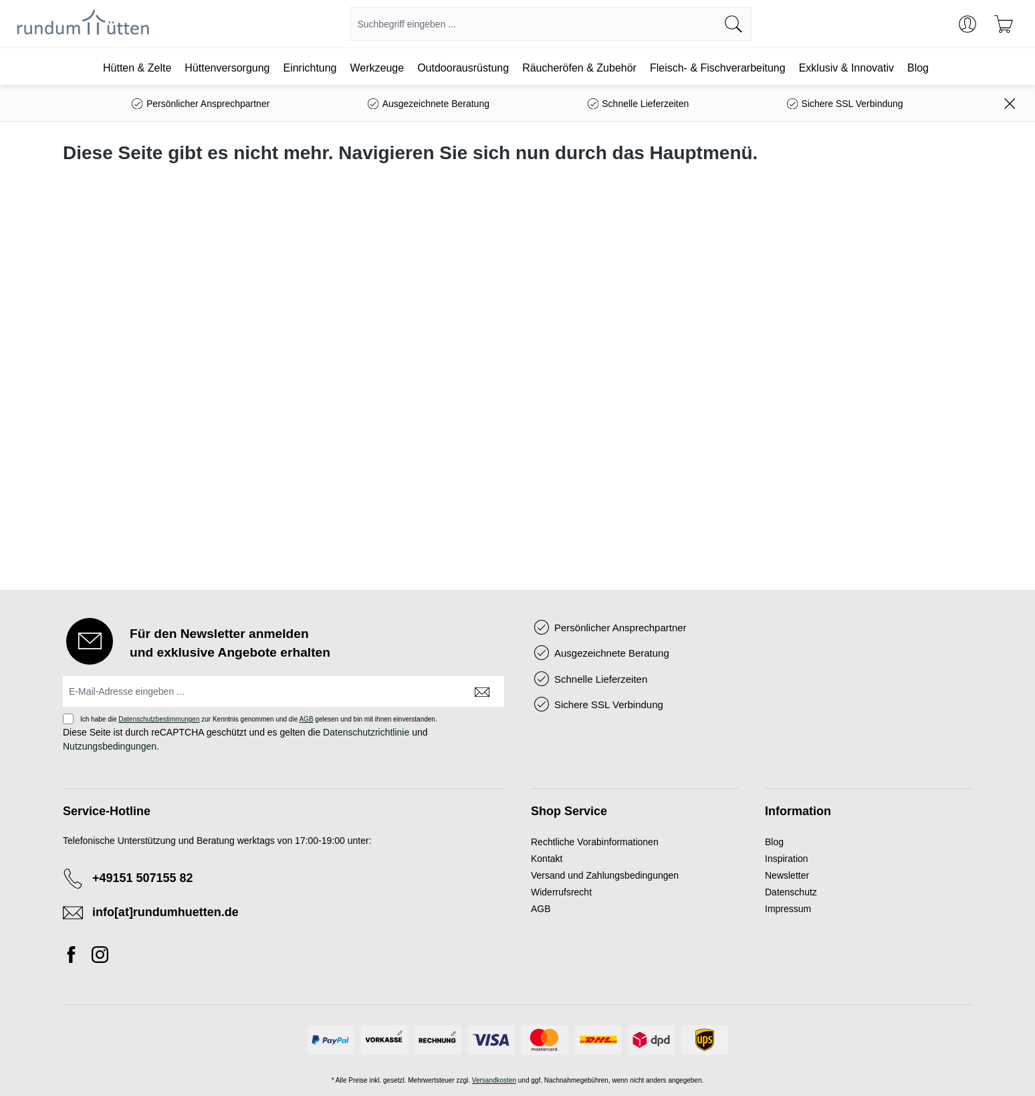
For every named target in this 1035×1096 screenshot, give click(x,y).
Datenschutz (791, 892)
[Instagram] (100, 957)
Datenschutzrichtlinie (366, 732)
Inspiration (786, 858)
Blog (774, 842)
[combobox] (533, 24)
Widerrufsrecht (561, 892)
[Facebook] (75, 957)
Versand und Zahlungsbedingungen (605, 875)
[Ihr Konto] (967, 24)
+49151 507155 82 (142, 878)
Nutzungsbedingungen (109, 746)
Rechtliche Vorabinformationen (595, 842)
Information (798, 811)
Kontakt (546, 858)
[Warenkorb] (1004, 24)
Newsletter (787, 875)
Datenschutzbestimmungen (158, 719)
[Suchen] (734, 24)
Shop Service (569, 811)
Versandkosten (494, 1080)
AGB (306, 719)
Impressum (788, 908)
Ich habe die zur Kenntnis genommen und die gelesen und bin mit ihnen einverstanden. (258, 719)
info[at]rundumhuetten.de (165, 912)
